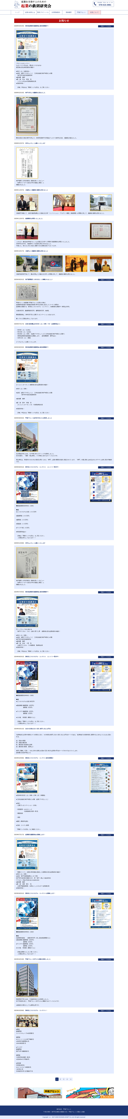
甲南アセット (81, 12)
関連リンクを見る (105, 26)
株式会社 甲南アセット (64, 1109)
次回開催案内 (56, 12)
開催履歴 (69, 12)
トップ (17, 12)
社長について (94, 12)
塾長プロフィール (43, 12)
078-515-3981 (105, 5)
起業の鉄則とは (30, 12)
